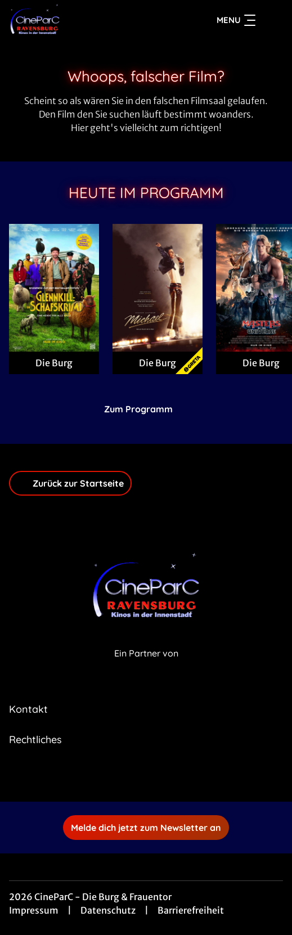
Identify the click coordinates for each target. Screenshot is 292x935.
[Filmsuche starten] (271, 20)
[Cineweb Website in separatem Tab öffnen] (146, 666)
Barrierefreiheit (191, 910)
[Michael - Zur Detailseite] (158, 288)
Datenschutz (108, 910)
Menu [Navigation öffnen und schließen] (236, 20)
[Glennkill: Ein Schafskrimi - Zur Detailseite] (54, 288)
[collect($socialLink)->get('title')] (134, 777)
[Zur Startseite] (88, 20)
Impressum (34, 910)
